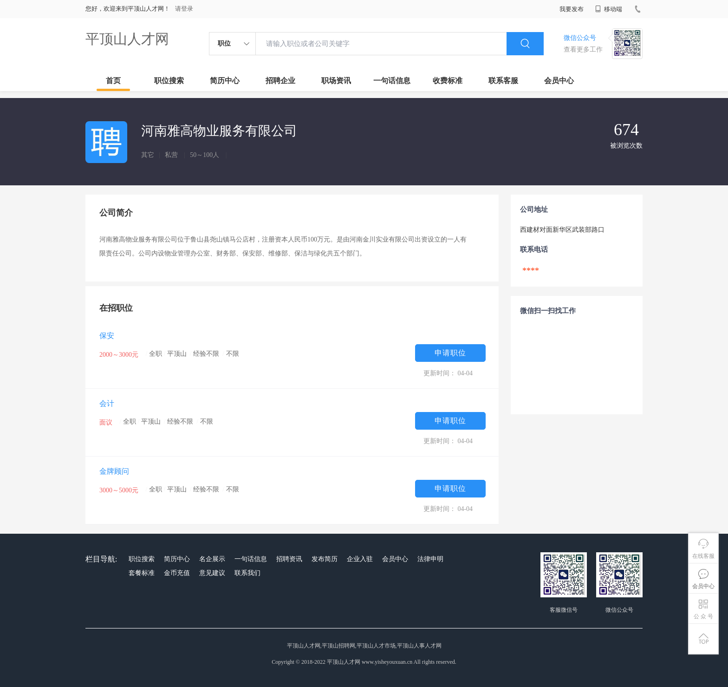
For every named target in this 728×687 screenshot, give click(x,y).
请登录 (184, 8)
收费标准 (447, 81)
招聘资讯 (289, 559)
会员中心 (559, 81)
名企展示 (212, 559)
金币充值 (177, 572)
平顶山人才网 (127, 38)
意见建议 (212, 572)
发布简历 (325, 559)
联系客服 (503, 81)
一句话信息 (391, 81)
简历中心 (225, 81)
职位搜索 (169, 81)
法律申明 (430, 559)
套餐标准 (142, 572)
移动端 (608, 9)
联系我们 (247, 572)
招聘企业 (280, 81)
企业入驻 (360, 559)
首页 (113, 81)
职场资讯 (336, 81)
